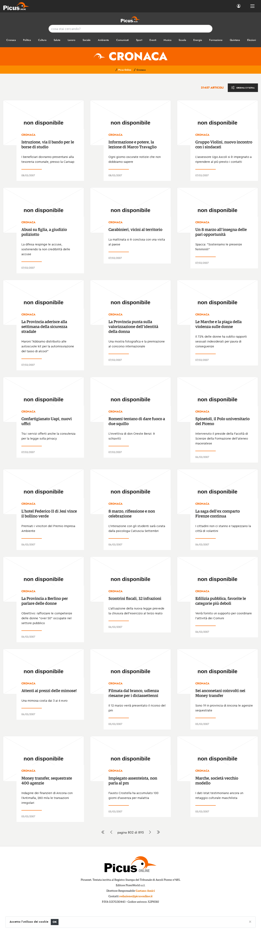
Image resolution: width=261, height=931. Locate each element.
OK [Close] (55, 922)
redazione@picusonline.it (136, 896)
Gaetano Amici (145, 890)
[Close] (250, 921)
